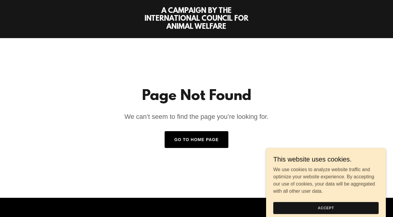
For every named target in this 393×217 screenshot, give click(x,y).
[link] (196, 27)
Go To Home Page (196, 139)
